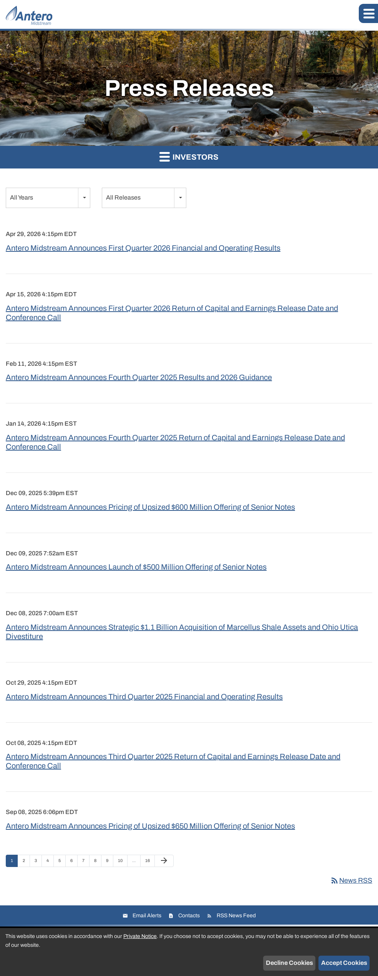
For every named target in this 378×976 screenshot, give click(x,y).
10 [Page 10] (122, 862)
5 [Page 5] (62, 862)
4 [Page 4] (50, 862)
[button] (368, 13)
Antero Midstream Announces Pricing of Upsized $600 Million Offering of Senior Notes (150, 507)
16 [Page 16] (149, 862)
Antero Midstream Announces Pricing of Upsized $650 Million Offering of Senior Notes (150, 826)
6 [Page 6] (74, 862)
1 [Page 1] (14, 862)
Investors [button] (189, 156)
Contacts (189, 915)
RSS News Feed (236, 915)
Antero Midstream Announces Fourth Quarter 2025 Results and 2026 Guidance (139, 377)
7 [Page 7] (86, 862)
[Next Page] (164, 861)
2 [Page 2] (26, 862)
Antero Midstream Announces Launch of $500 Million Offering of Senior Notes (136, 567)
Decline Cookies (289, 962)
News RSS (351, 880)
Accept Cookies (344, 962)
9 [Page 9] (109, 862)
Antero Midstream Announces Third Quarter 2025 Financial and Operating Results (144, 696)
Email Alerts (147, 915)
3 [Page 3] (38, 862)
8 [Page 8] (97, 862)
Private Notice (140, 936)
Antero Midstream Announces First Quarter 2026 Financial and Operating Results (143, 248)
